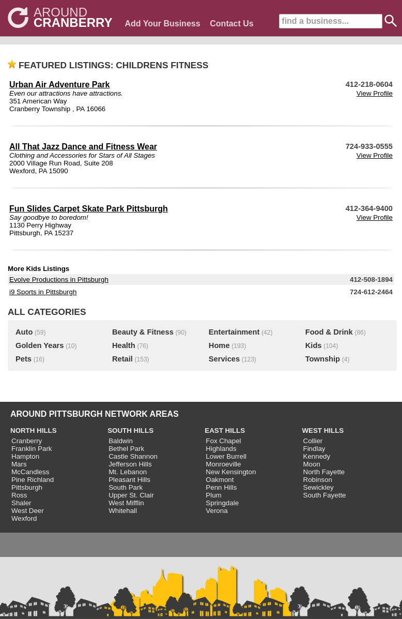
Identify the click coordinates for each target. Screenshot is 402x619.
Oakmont (220, 480)
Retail (122, 359)
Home (219, 345)
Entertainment (234, 332)
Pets (24, 359)
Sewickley (318, 487)
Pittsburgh (26, 487)
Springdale (222, 503)
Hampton (25, 456)
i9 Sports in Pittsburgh (42, 292)
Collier (313, 441)
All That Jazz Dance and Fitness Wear (83, 146)
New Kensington (231, 472)
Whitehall (123, 511)
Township (322, 359)
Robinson (317, 480)
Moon (311, 464)
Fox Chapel (223, 441)
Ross (19, 495)
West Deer (27, 511)
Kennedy (317, 456)
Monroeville (223, 464)
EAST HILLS (225, 430)
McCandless (30, 472)
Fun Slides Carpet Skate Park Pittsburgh (88, 208)
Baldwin (121, 441)
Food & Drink (329, 332)
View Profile (375, 93)
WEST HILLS (323, 430)
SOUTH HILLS (130, 430)
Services (224, 359)
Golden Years (40, 345)
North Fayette (324, 472)
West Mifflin (126, 503)
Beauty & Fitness (143, 332)
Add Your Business (162, 23)
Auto (24, 332)
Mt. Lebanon (128, 472)
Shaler (21, 503)
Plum (213, 495)
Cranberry (26, 441)
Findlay (314, 448)
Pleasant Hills (129, 480)
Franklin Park (31, 448)
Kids (313, 345)
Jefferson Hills (130, 464)
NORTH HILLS (33, 430)
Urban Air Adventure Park (59, 84)
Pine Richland (32, 480)
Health (123, 345)
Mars (19, 464)
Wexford (24, 518)
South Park (126, 487)
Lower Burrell (226, 456)
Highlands (221, 448)
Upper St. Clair (131, 495)
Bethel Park (126, 448)
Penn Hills (221, 487)
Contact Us (231, 23)
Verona (216, 511)
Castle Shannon (133, 456)
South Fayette (324, 495)
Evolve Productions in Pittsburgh (59, 279)
